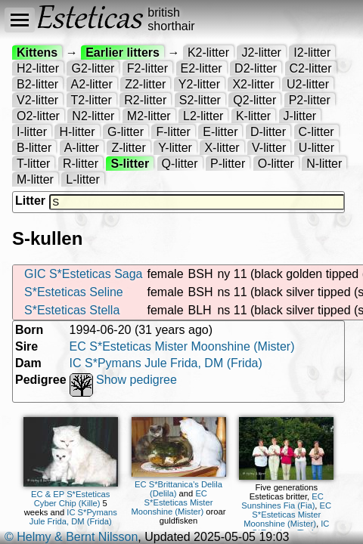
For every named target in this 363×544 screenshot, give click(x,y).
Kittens (37, 52)
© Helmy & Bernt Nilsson (71, 536)
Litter (30, 200)
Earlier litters (122, 52)
